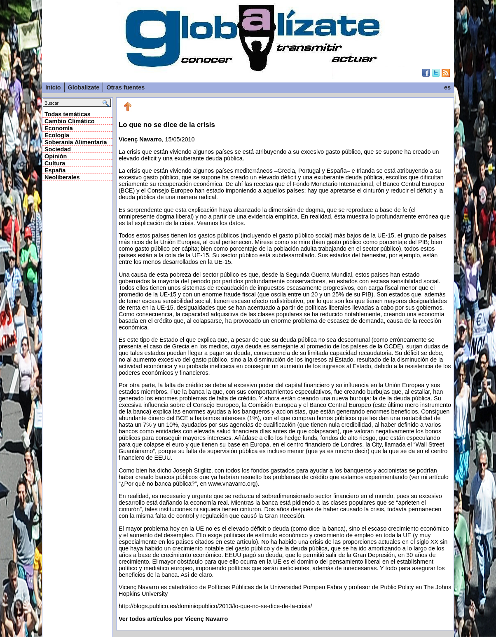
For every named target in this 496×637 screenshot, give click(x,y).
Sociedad (57, 149)
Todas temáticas (67, 114)
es (447, 87)
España (55, 170)
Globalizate (84, 87)
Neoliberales (62, 177)
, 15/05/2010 (285, 365)
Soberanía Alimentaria (75, 142)
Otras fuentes (125, 87)
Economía (58, 128)
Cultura (54, 163)
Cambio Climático (69, 121)
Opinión (55, 156)
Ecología (56, 135)
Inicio (53, 87)
